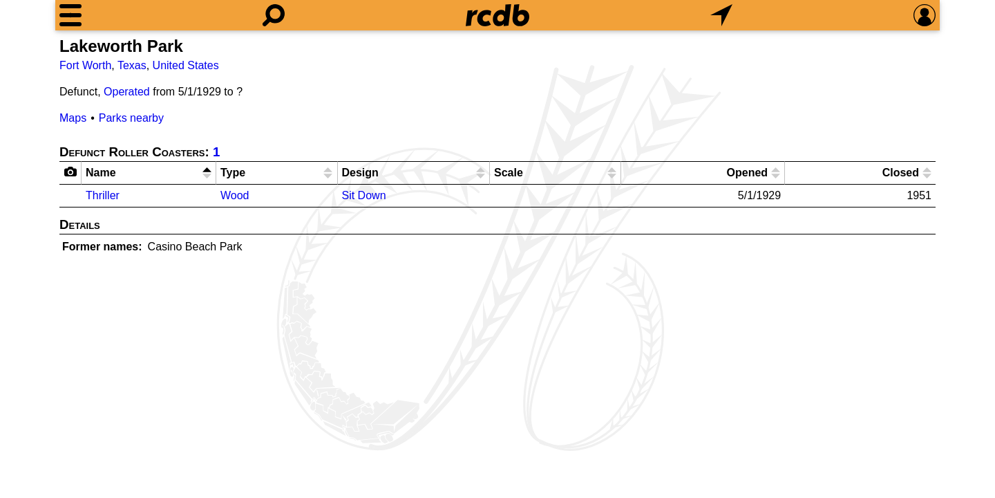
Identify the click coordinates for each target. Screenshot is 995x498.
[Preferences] (924, 15)
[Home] (497, 15)
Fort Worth (85, 65)
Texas (131, 65)
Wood (234, 195)
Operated (127, 92)
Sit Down (364, 195)
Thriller (103, 195)
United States (186, 65)
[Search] (274, 15)
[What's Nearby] (721, 15)
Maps (72, 118)
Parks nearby (131, 118)
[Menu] (70, 15)
